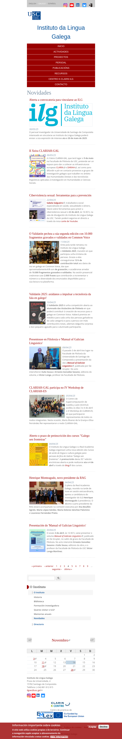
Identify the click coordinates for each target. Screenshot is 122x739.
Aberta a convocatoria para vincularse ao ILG (56, 99)
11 (44, 662)
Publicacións (61, 68)
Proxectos (61, 57)
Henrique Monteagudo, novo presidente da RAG (57, 477)
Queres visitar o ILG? (44, 609)
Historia (38, 597)
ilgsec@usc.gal (35, 690)
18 (44, 666)
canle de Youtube (69, 221)
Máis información (59, 736)
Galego (42, 3)
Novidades (39, 618)
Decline (103, 727)
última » (68, 569)
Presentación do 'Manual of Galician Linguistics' (57, 525)
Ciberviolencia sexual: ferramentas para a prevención (60, 195)
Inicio (61, 46)
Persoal (61, 62)
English (32, 3)
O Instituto (39, 592)
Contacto (61, 84)
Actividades (61, 51)
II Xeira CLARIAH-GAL (44, 150)
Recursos (61, 73)
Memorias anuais (42, 614)
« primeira (37, 565)
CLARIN (60, 167)
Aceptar (92, 727)
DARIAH (72, 167)
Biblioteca (39, 601)
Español (52, 3)
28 (73, 669)
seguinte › (57, 569)
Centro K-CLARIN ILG (61, 79)
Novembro (61, 640)
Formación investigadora (46, 605)
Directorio (39, 624)
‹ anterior (48, 565)
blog (68, 465)
